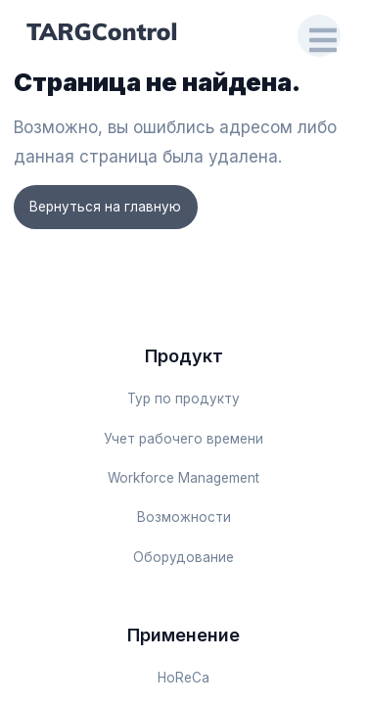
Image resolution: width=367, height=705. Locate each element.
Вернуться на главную (105, 206)
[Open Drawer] (319, 36)
